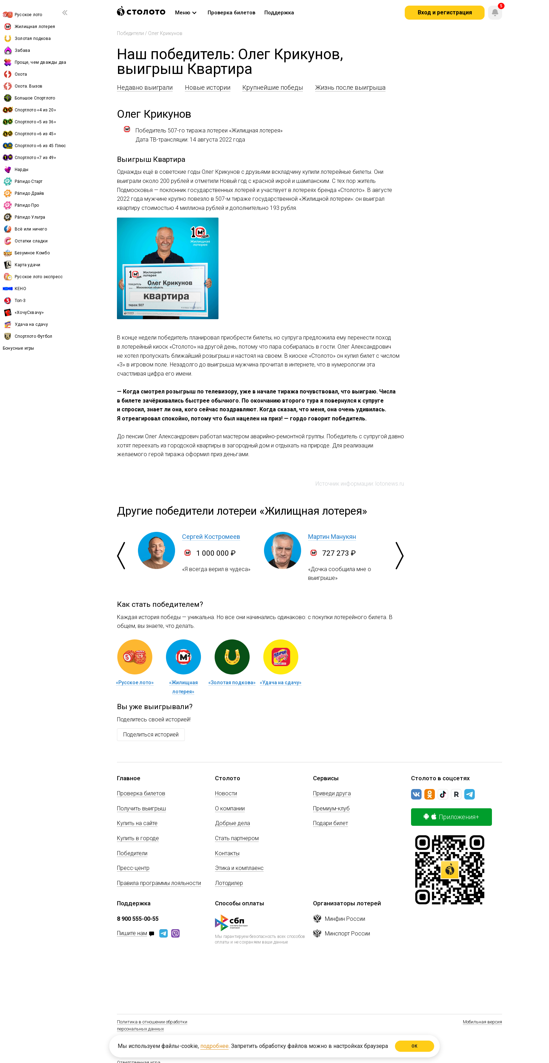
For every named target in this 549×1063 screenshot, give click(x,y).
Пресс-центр (133, 868)
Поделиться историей (151, 734)
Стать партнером (237, 838)
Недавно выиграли (145, 87)
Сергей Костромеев (211, 536)
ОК (414, 1046)
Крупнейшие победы (272, 87)
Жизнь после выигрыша (350, 87)
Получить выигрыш (141, 808)
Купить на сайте (137, 823)
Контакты (227, 853)
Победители (130, 33)
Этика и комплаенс (239, 868)
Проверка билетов (141, 793)
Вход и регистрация (445, 12)
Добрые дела (232, 823)
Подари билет (330, 823)
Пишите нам (132, 934)
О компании (230, 808)
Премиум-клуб (331, 808)
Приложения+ (451, 817)
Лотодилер (229, 883)
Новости (226, 793)
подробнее (214, 1046)
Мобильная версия (482, 1021)
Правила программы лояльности (159, 883)
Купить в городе (138, 838)
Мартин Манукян (332, 536)
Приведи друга (332, 793)
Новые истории (207, 87)
